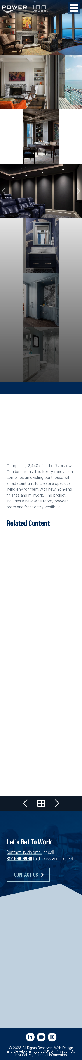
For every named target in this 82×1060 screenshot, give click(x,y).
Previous (4, 191)
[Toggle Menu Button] (74, 8)
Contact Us (26, 874)
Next (78, 191)
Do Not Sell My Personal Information (45, 1053)
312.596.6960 (19, 858)
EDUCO (46, 1051)
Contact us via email (24, 852)
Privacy (62, 1051)
